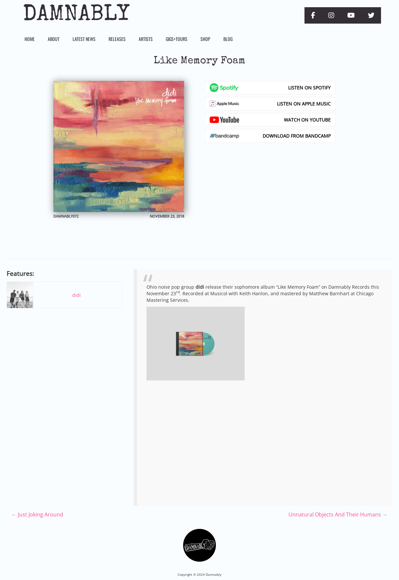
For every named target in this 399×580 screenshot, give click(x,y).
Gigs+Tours (176, 38)
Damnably (76, 15)
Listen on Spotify (309, 88)
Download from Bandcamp (297, 136)
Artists (146, 38)
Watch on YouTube (307, 120)
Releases (117, 38)
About (54, 38)
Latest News (84, 38)
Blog (228, 38)
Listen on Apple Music (304, 104)
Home (30, 38)
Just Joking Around (37, 514)
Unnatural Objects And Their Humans (338, 514)
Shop (205, 38)
